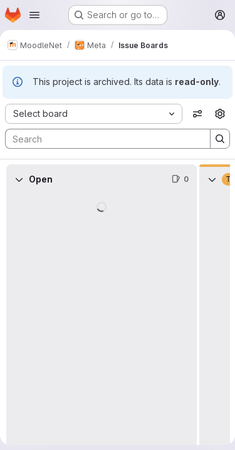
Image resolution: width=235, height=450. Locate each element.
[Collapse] (18, 179)
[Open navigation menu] (34, 15)
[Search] (102, 138)
